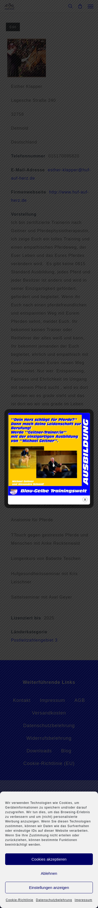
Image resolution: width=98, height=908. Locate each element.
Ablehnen (49, 873)
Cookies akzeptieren (49, 859)
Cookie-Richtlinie (19, 900)
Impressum (83, 900)
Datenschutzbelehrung (54, 900)
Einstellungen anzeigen (49, 887)
